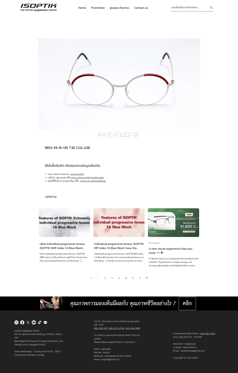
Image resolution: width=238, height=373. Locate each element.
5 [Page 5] (133, 277)
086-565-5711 (100, 328)
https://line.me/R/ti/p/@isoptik (87, 177)
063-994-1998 (132, 328)
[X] (28, 322)
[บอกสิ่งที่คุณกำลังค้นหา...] (187, 7)
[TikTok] (40, 322)
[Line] (45, 322)
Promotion (154, 243)
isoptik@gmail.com (110, 359)
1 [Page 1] (105, 277)
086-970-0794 (116, 328)
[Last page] (147, 278)
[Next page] (140, 278)
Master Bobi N (190, 347)
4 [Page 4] (126, 277)
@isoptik (106, 349)
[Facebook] (22, 322)
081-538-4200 (207, 333)
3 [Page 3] (119, 277)
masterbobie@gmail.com (192, 351)
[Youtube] (34, 322)
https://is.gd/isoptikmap (93, 180)
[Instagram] (16, 322)
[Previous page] (98, 278)
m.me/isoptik (77, 173)
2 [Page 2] (112, 277)
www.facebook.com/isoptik (117, 356)
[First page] (91, 278)
